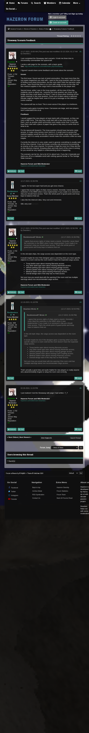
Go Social (11, 8)
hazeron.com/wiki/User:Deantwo (33, 166)
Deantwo (26, 54)
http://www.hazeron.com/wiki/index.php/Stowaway (44, 66)
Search (36, 3)
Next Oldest (13, 437)
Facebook (13, 487)
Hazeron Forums (16, 29)
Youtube (12, 499)
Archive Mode (37, 491)
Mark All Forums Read (65, 498)
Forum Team (61, 495)
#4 (80, 302)
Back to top (36, 487)
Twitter (12, 491)
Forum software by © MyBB (15, 473)
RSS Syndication (38, 495)
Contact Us (36, 498)
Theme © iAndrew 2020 (35, 473)
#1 (80, 52)
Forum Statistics (62, 491)
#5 (80, 388)
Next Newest (25, 437)
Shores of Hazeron (30, 29)
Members (50, 3)
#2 (80, 181)
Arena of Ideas (44, 29)
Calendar (64, 3)
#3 (80, 228)
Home (10, 3)
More (76, 3)
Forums (23, 3)
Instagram (13, 495)
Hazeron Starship (63, 487)
